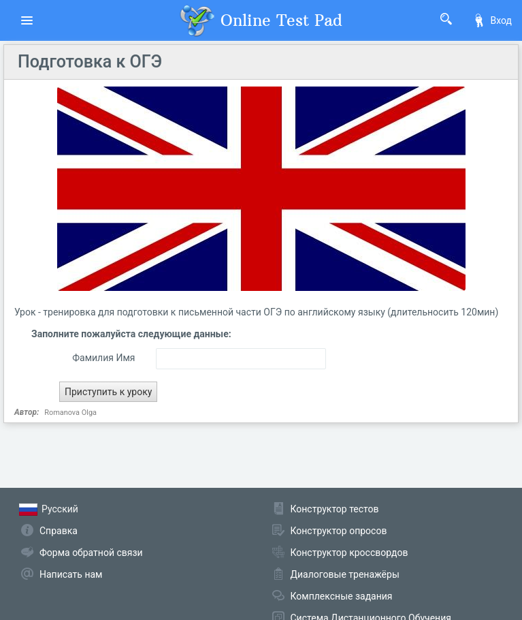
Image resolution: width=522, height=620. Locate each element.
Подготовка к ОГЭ (90, 62)
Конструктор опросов (339, 530)
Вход (492, 20)
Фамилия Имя (103, 357)
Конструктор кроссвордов (349, 552)
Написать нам (70, 574)
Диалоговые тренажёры (345, 574)
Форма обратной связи (91, 552)
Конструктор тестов (335, 508)
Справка (58, 530)
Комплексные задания (342, 596)
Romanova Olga (70, 412)
